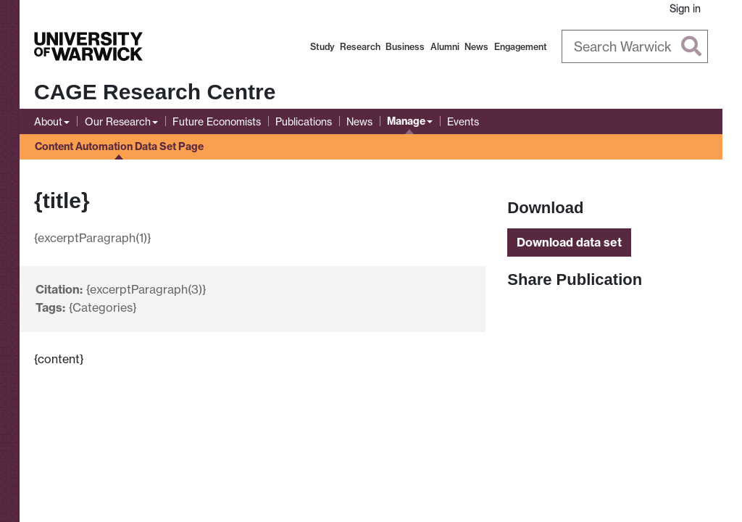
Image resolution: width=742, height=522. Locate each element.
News (476, 46)
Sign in (685, 8)
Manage (406, 121)
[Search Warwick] (635, 46)
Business (405, 46)
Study (322, 46)
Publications (303, 121)
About (48, 121)
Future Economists (216, 121)
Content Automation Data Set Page (119, 146)
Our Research (118, 121)
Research (360, 46)
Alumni (444, 46)
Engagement (520, 46)
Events (463, 121)
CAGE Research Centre (154, 92)
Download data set (569, 242)
